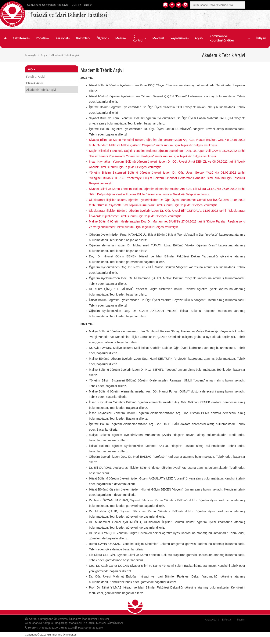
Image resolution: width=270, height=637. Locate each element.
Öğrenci (103, 38)
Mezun (121, 38)
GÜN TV (76, 5)
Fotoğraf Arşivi (35, 76)
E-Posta (226, 619)
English (88, 5)
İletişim (261, 38)
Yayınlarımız (179, 38)
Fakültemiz (21, 38)
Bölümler (83, 38)
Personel (62, 38)
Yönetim (43, 38)
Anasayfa (30, 55)
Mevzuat (158, 38)
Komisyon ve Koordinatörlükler (229, 38)
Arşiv (199, 38)
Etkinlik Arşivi (35, 83)
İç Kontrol (139, 38)
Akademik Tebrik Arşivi (41, 89)
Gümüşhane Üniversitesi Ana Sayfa (47, 5)
